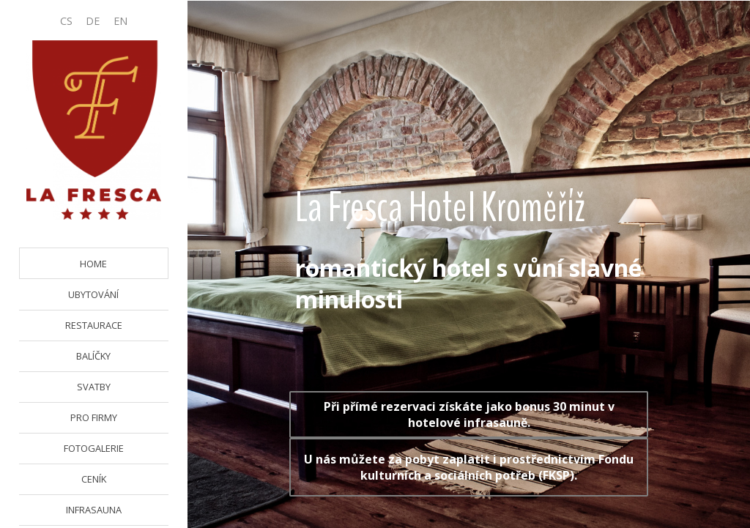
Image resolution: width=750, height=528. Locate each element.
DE (93, 21)
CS (66, 21)
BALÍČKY (93, 355)
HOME (93, 263)
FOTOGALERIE (94, 448)
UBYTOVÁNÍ (93, 294)
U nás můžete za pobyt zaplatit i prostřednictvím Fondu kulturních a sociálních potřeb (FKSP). (469, 467)
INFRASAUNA (94, 509)
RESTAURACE (93, 325)
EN (120, 21)
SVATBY (94, 386)
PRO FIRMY (93, 417)
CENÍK (93, 479)
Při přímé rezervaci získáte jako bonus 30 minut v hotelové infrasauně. (469, 414)
